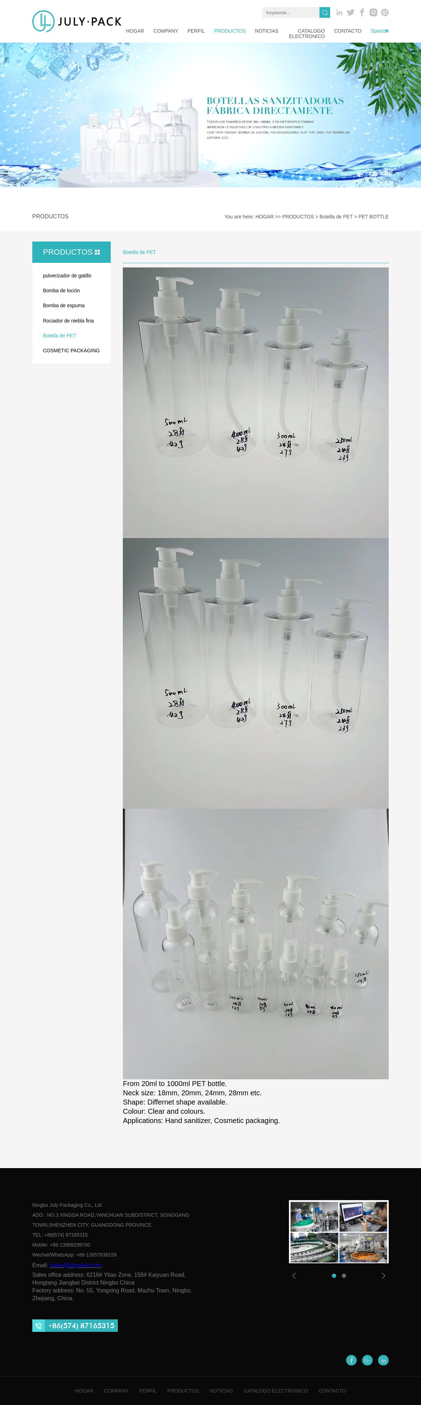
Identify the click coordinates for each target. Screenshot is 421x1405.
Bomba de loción (61, 290)
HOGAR (135, 31)
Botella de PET (335, 216)
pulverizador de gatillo (67, 275)
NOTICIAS (266, 31)
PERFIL (196, 31)
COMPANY (116, 1391)
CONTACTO (347, 31)
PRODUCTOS (230, 31)
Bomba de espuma (64, 305)
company (165, 31)
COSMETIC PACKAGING (71, 350)
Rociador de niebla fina (68, 321)
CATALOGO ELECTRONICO (307, 33)
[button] (334, 1276)
